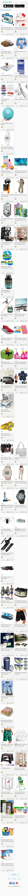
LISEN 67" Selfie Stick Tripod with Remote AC (7, 697)
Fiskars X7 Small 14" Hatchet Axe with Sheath (7, 195)
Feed (19, 879)
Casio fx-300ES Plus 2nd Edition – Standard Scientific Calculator (21, 77)
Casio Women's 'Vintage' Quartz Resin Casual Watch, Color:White (7, 148)
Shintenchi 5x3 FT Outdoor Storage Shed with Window (7, 816)
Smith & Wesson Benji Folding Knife (6, 577)
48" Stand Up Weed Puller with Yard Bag (7, 315)
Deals (16, 2)
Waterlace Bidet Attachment (21, 99)
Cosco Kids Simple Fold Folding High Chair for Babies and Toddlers (20, 793)
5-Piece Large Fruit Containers (5, 100)
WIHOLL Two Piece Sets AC (21, 195)
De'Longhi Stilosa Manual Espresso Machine (6, 243)
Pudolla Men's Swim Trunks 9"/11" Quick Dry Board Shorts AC (7, 746)
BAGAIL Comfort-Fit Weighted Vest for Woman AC (7, 602)
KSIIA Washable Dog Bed (6, 75)
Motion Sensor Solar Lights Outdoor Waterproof (7, 649)
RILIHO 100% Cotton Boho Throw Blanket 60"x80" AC (7, 721)
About (9, 879)
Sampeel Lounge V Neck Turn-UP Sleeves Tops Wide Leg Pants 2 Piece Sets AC (21, 483)
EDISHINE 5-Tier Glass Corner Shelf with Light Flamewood (20, 769)
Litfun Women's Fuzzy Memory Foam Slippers (6, 52)
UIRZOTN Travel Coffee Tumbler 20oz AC (6, 673)
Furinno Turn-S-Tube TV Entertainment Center (20, 315)
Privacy (14, 879)
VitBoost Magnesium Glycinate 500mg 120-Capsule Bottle (5, 292)
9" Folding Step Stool (5, 768)
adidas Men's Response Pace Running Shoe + (6, 339)
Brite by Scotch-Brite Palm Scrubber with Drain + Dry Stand (20, 220)
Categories (23, 2)
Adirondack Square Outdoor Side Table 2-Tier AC (7, 793)
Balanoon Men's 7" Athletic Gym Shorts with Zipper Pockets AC (21, 626)
